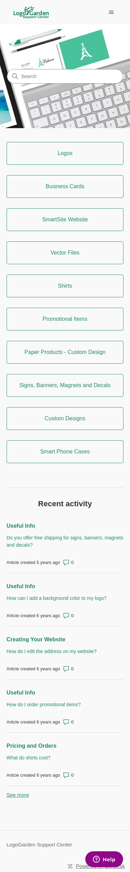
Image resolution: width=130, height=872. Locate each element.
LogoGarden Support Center (39, 844)
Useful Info (21, 526)
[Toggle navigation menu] (111, 12)
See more (18, 795)
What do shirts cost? (29, 757)
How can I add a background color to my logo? (57, 598)
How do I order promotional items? (44, 704)
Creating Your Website (36, 639)
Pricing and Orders (32, 746)
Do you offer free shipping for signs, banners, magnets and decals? (65, 541)
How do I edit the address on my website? (52, 651)
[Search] (65, 76)
